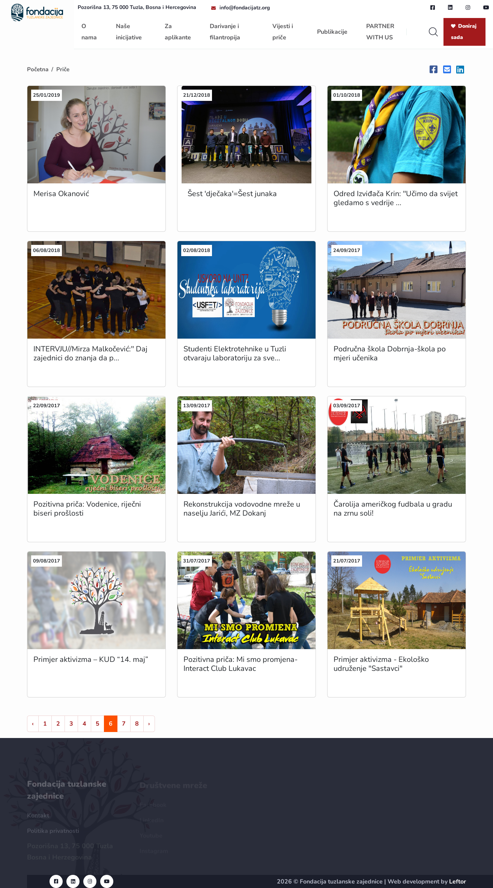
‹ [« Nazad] (33, 724)
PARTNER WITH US (380, 32)
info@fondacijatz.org (244, 7)
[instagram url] (468, 7)
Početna (37, 69)
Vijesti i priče (282, 32)
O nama (89, 32)
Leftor (457, 882)
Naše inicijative (129, 32)
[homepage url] (37, 12)
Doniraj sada (463, 31)
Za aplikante (178, 32)
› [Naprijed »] (149, 724)
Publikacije (332, 32)
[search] (433, 31)
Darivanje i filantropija (225, 32)
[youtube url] (486, 7)
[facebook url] (432, 7)
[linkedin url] (450, 7)
